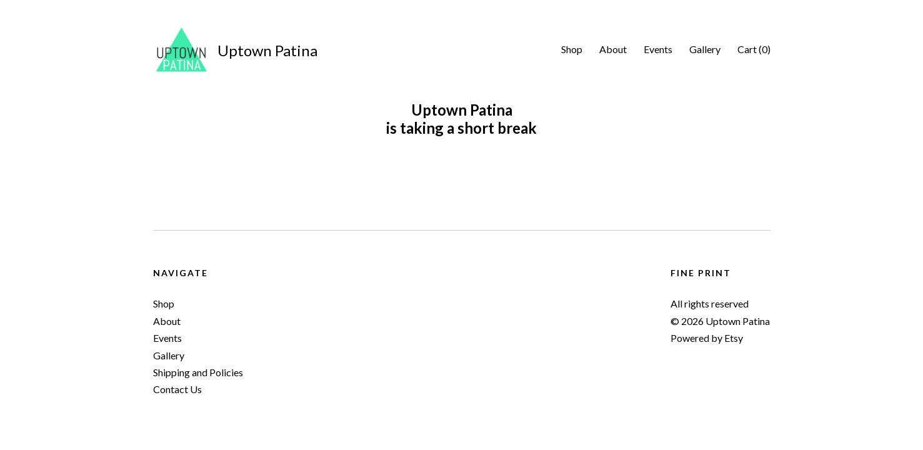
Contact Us (177, 389)
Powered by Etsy (707, 338)
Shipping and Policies (198, 372)
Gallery (705, 49)
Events (658, 49)
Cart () (754, 49)
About (613, 49)
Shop (571, 49)
